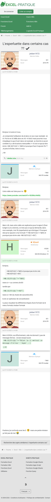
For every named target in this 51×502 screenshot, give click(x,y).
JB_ (34, 166)
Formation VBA (6, 465)
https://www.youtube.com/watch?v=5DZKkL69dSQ (21, 195)
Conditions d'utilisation (18, 498)
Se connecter (9, 11)
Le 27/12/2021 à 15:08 (10, 370)
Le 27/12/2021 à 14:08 (10, 72)
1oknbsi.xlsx (11, 158)
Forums (7, 35)
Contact (47, 498)
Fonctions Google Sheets (34, 468)
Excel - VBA (17, 35)
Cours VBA (30, 17)
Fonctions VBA (31, 22)
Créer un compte (25, 11)
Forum (3, 26)
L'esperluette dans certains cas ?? (34, 35)
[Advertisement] (25, 101)
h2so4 (34, 242)
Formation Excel (6, 462)
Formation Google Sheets (34, 462)
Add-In (28, 26)
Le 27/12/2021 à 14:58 (10, 330)
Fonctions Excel (6, 22)
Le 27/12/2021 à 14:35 (10, 220)
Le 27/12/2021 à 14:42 (10, 261)
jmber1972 (35, 53)
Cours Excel (5, 17)
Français (24, 491)
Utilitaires (4, 471)
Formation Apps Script (33, 465)
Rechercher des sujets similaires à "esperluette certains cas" (25, 443)
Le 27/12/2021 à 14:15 (10, 182)
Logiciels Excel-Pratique (35, 31)
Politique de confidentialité (35, 498)
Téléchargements (7, 31)
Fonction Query (31, 471)
